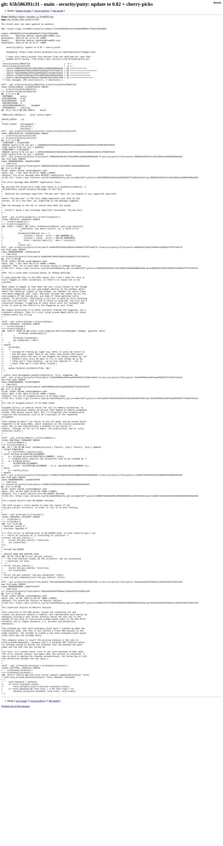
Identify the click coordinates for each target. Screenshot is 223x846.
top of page (21, 835)
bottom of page (23, 10)
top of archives (41, 10)
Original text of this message (15, 840)
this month (58, 10)
